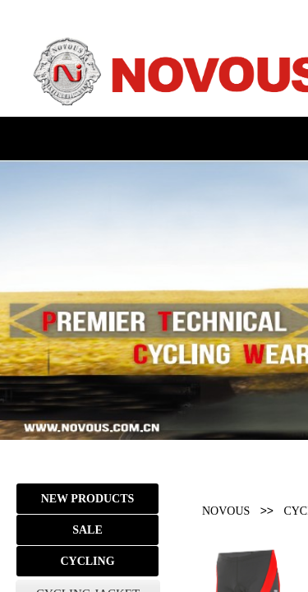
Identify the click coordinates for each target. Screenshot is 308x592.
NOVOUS (226, 511)
